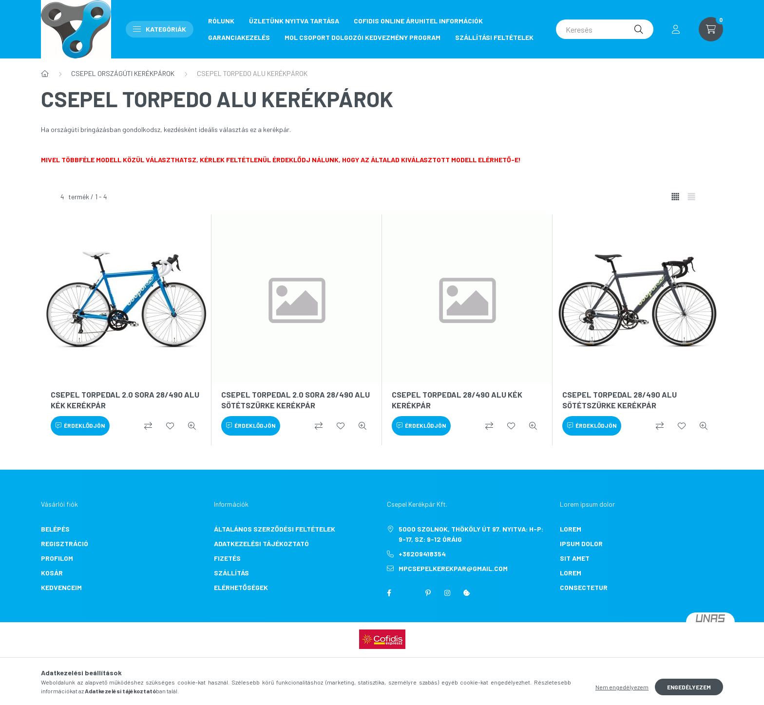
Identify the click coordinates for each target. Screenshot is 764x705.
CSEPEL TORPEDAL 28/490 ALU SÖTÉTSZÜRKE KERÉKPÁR (619, 400)
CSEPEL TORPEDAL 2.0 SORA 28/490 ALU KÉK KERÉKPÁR (125, 400)
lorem (570, 529)
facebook (389, 593)
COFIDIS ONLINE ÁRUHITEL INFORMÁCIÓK (418, 21)
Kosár (52, 573)
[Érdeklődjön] (80, 426)
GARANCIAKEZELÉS (239, 37)
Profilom (57, 558)
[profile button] (676, 29)
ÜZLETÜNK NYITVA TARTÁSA (294, 21)
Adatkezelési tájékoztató (261, 543)
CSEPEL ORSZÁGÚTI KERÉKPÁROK (122, 73)
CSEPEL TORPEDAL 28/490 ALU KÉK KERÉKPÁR (457, 400)
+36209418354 (422, 554)
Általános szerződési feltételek (274, 529)
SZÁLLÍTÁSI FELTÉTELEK (494, 37)
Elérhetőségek (241, 587)
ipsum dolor (581, 543)
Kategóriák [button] (159, 29)
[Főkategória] (45, 73)
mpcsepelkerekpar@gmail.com (453, 568)
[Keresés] (604, 29)
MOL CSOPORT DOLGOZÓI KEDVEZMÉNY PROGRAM (362, 37)
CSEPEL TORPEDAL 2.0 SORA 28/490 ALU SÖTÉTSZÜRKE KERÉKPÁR (295, 400)
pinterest (428, 593)
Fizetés (227, 558)
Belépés (55, 529)
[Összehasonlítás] (148, 426)
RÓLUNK (221, 21)
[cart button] (711, 29)
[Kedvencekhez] (170, 426)
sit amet (575, 558)
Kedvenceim (61, 587)
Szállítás (231, 573)
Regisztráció (64, 543)
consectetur (584, 587)
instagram (447, 593)
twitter (408, 593)
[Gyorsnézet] (192, 426)
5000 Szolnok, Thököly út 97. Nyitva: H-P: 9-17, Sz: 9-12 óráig (471, 534)
